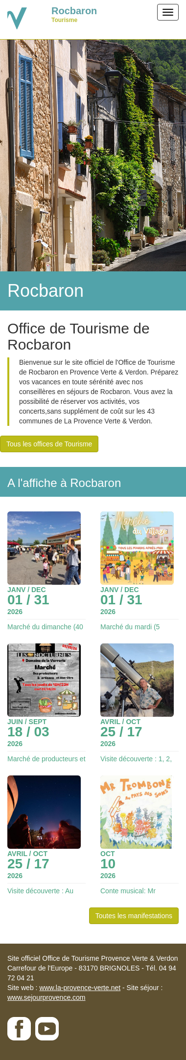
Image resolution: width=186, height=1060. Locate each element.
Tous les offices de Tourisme (49, 444)
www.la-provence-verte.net (79, 988)
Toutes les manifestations (133, 916)
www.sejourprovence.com (46, 997)
